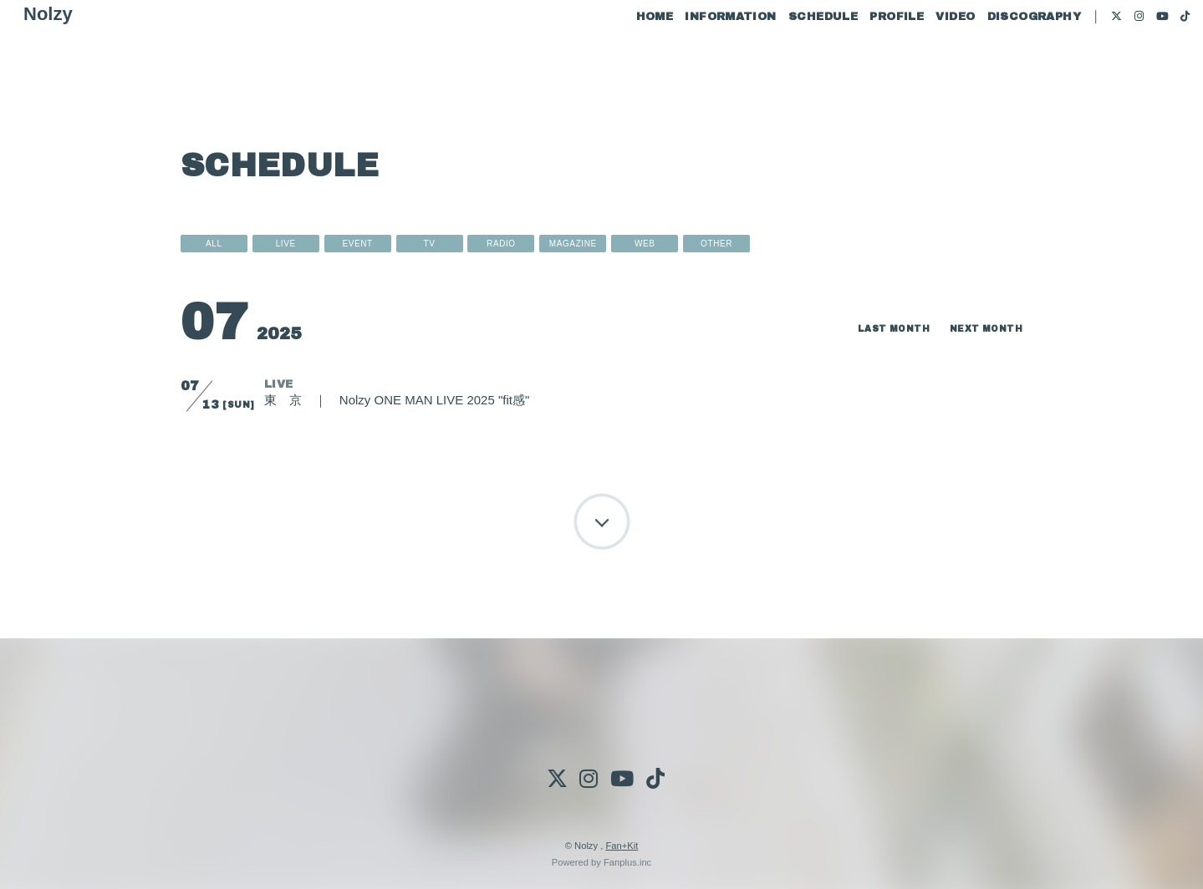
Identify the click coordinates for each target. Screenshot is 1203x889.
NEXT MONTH (981, 328)
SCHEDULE (791, 65)
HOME (622, 65)
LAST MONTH (879, 328)
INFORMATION (698, 65)
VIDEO (923, 65)
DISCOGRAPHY (1001, 65)
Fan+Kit (621, 846)
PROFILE (865, 65)
